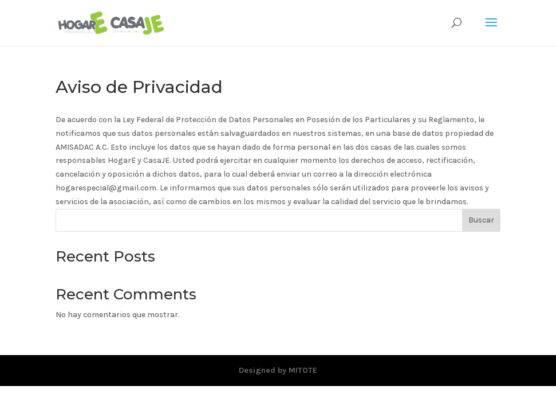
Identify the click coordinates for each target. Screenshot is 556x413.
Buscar (481, 220)
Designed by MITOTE (278, 370)
